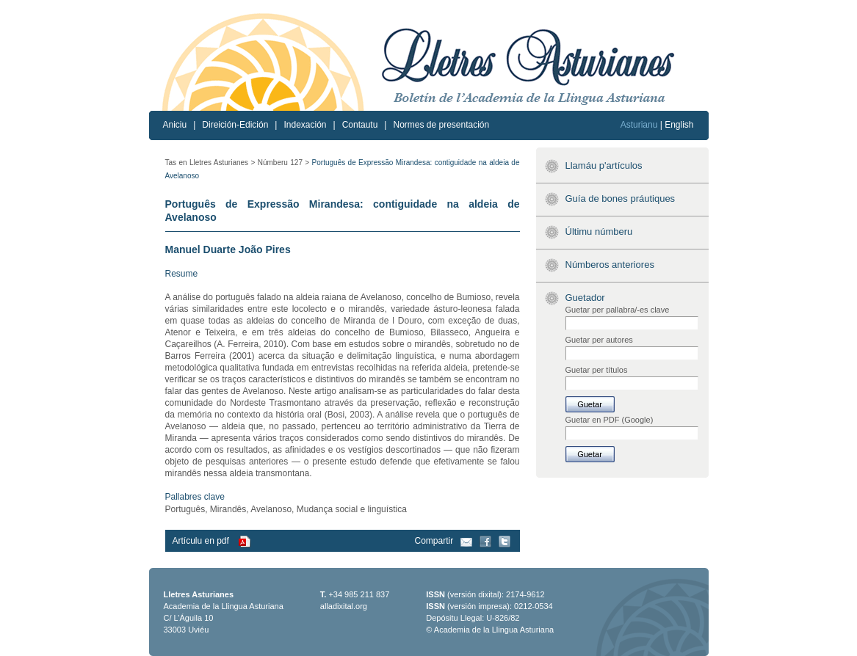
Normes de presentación (441, 125)
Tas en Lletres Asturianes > (210, 162)
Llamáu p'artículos (604, 165)
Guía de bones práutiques (620, 198)
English (679, 125)
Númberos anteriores (609, 264)
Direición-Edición (235, 125)
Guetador (585, 297)
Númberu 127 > (283, 162)
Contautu (360, 125)
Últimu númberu (599, 231)
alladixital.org (343, 606)
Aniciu (175, 125)
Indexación (304, 125)
